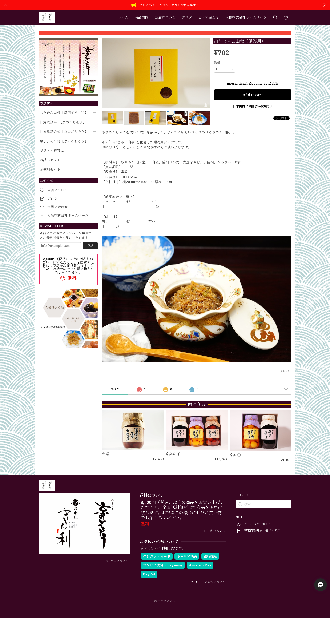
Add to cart (253, 94)
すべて (115, 389)
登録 (90, 246)
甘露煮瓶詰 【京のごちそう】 (63, 122)
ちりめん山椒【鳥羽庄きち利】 (64, 113)
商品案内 (141, 17)
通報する (285, 371)
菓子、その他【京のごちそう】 (64, 141)
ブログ (187, 17)
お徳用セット (50, 170)
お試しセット (50, 160)
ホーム (123, 17)
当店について (165, 17)
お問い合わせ (208, 17)
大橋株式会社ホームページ (246, 17)
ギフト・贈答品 (52, 151)
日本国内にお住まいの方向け (252, 106)
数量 (217, 62)
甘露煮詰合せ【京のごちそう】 (64, 132)
